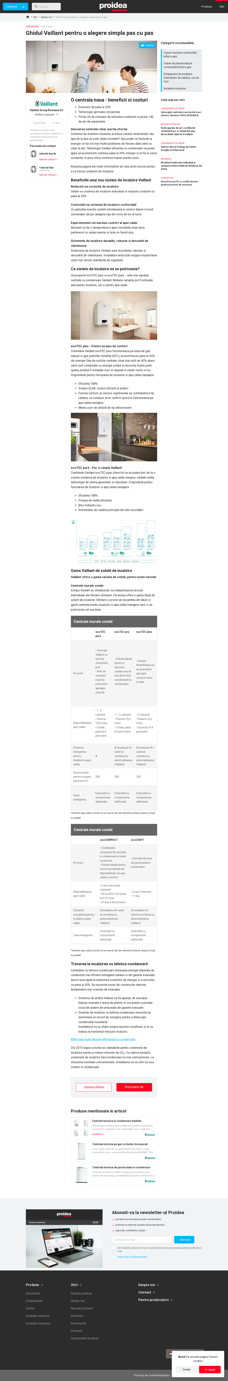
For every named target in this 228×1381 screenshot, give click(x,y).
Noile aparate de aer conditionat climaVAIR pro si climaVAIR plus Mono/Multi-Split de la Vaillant (181, 129)
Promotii (76, 1331)
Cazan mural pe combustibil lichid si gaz (182, 54)
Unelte (30, 1308)
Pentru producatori (153, 1300)
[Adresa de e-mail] (142, 1239)
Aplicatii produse (82, 1308)
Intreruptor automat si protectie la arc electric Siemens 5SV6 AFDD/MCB (181, 112)
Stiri (35, 17)
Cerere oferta (94, 1087)
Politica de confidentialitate (132, 1256)
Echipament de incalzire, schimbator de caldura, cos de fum (182, 78)
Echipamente (34, 1301)
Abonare (185, 1239)
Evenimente (78, 1323)
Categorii (11, 6)
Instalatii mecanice (182, 88)
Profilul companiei (46, 112)
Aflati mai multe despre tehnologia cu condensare (103, 1039)
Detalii (186, 1369)
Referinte (77, 1316)
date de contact (47, 159)
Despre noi (146, 1285)
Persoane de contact (134, 1088)
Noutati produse (81, 1293)
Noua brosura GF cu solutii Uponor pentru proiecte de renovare (181, 181)
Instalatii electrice (37, 1316)
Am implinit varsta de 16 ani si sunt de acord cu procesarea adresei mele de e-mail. (160, 1249)
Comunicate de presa (85, 1338)
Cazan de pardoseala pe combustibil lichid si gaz (182, 65)
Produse (32, 1285)
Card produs (114, 1127)
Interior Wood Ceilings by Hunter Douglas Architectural (181, 147)
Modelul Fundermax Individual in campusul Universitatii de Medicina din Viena (181, 164)
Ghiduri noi (46, 17)
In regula (210, 1369)
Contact (144, 1292)
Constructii (33, 1293)
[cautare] (47, 6)
